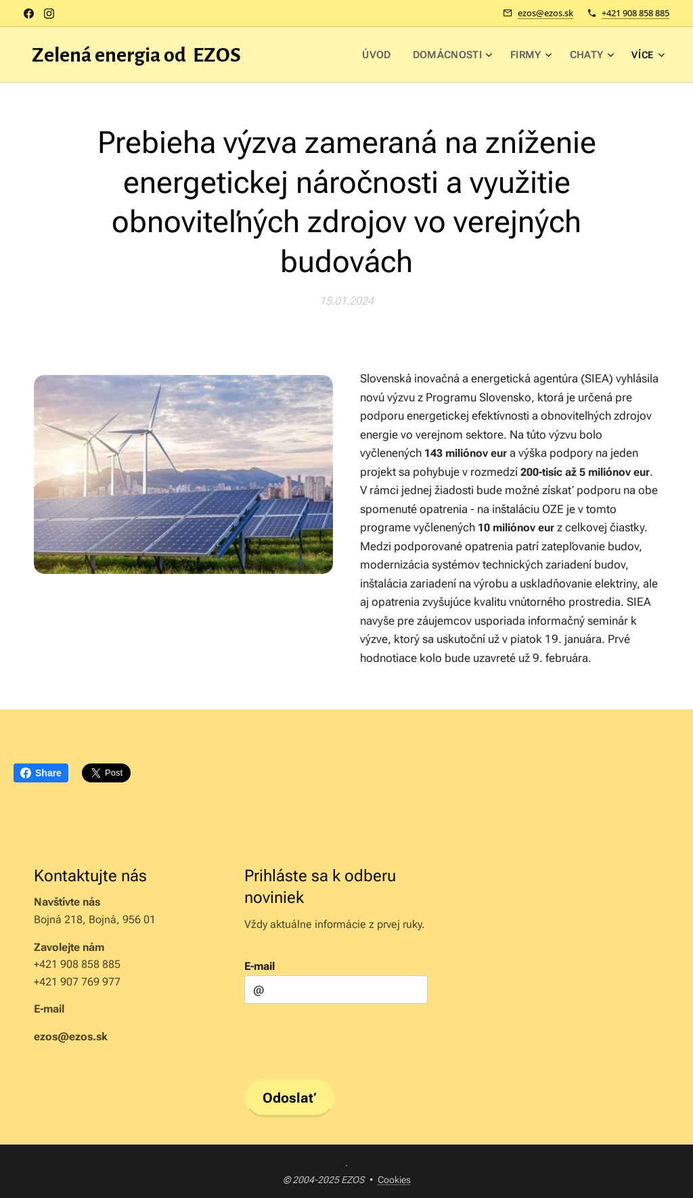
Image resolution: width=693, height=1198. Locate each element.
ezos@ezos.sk (545, 13)
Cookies (394, 1179)
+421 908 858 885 (635, 13)
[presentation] (347, 1039)
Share (41, 773)
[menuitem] (313, 55)
